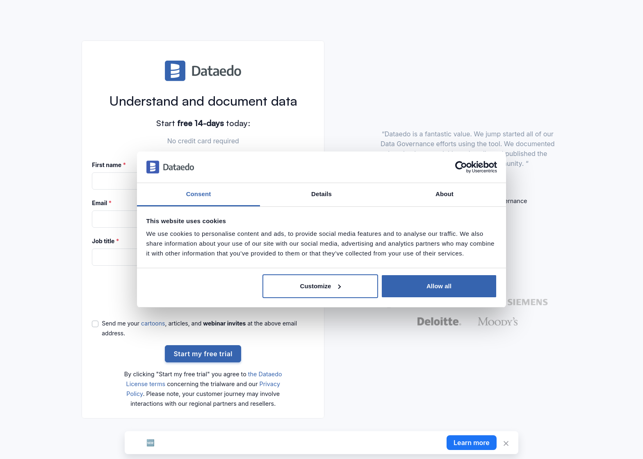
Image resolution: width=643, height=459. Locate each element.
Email (102, 202)
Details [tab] (321, 193)
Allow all (438, 286)
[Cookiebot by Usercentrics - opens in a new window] (461, 167)
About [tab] (445, 193)
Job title (105, 240)
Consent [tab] (198, 193)
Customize (320, 286)
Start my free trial (203, 354)
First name (109, 164)
